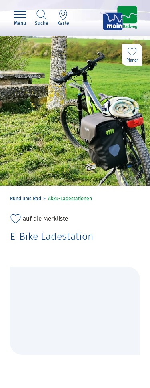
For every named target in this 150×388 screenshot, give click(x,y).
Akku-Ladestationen (70, 198)
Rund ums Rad (25, 198)
